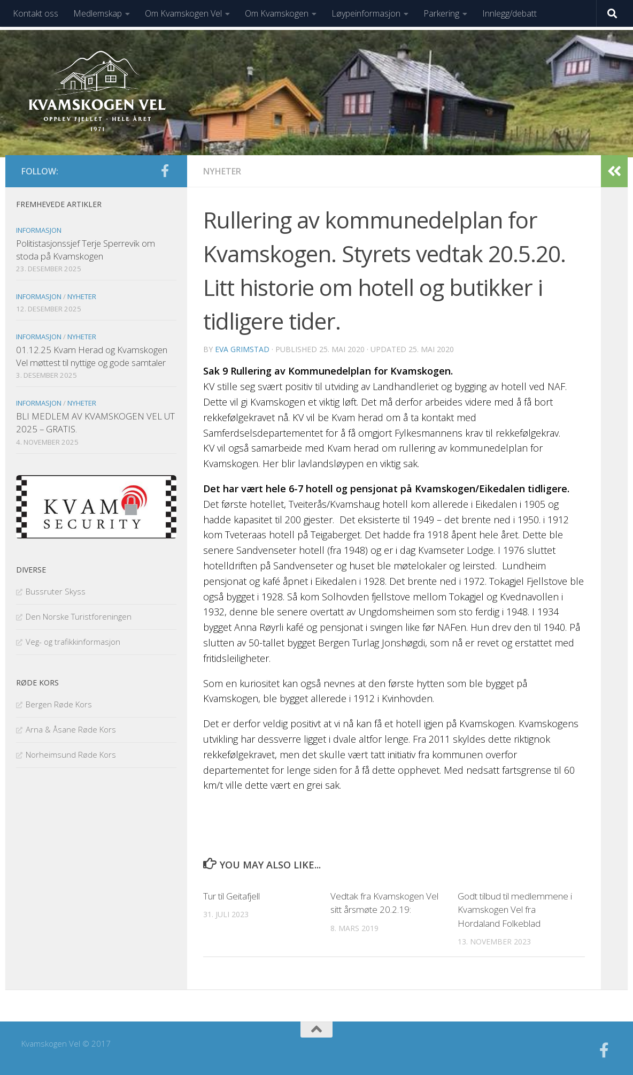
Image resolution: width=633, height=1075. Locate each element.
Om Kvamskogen (276, 13)
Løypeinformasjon (365, 13)
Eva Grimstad (242, 349)
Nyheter (222, 171)
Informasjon (38, 230)
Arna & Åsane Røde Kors (71, 729)
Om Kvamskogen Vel (183, 13)
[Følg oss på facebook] (164, 170)
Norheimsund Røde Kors (71, 754)
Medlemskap (97, 13)
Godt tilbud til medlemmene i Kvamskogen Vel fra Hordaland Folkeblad (515, 909)
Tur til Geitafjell (231, 896)
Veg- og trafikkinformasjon (73, 641)
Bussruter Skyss (56, 591)
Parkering (441, 13)
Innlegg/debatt (509, 13)
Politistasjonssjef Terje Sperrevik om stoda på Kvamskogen (85, 249)
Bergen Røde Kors (59, 704)
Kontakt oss (35, 13)
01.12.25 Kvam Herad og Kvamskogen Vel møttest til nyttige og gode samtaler (91, 356)
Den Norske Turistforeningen (79, 616)
